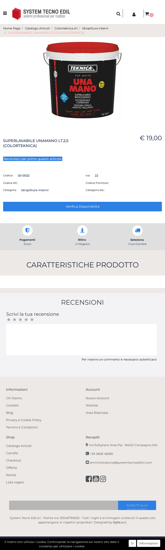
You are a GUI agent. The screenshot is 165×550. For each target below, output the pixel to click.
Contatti (12, 405)
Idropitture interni (95, 28)
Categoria (9, 190)
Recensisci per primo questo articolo (33, 159)
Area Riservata (97, 413)
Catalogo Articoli (37, 28)
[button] (118, 13)
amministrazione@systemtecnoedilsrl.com (121, 462)
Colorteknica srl (66, 28)
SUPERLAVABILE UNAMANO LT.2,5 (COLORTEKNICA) (46, 33)
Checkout (13, 460)
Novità (11, 475)
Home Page (11, 28)
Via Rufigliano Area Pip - (123, 445)
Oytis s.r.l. (120, 522)
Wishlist (92, 405)
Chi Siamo (14, 398)
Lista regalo (15, 482)
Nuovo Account (97, 398)
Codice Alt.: (10, 183)
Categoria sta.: (95, 190)
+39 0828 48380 (101, 454)
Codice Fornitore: (97, 183)
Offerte (11, 468)
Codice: (8, 175)
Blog (9, 413)
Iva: (88, 175)
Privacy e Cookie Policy (23, 420)
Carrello (12, 453)
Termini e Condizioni (22, 427)
